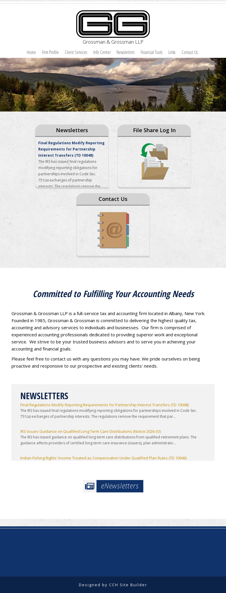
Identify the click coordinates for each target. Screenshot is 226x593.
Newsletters (125, 52)
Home (31, 52)
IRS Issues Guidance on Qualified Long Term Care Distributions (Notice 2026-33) (90, 431)
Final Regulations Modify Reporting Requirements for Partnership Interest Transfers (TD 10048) (71, 149)
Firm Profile (50, 52)
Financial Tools (151, 52)
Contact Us (190, 52)
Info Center (102, 52)
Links (171, 52)
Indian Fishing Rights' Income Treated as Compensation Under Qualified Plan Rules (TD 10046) (103, 458)
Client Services (76, 52)
